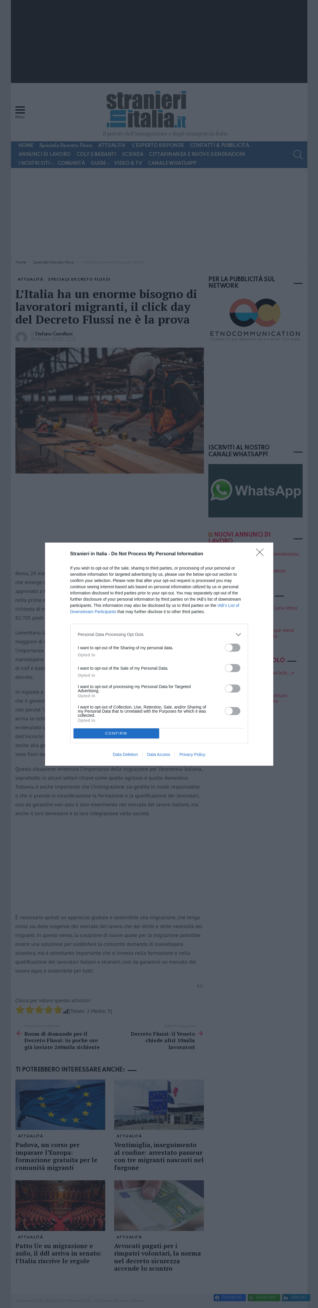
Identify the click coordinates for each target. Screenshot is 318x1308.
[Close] (261, 554)
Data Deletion (125, 754)
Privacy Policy (192, 754)
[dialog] (159, 654)
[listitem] (159, 634)
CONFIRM (116, 733)
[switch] (232, 648)
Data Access (158, 754)
